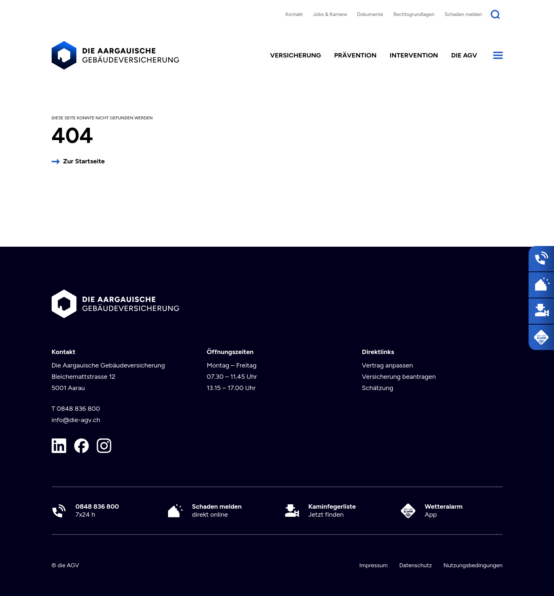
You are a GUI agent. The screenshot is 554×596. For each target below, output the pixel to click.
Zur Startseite (84, 161)
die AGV (464, 55)
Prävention (355, 55)
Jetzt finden (332, 510)
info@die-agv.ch (76, 420)
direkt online (217, 510)
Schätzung (377, 388)
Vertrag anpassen (387, 365)
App (444, 510)
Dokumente (370, 14)
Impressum (373, 565)
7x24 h (97, 510)
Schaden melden (463, 14)
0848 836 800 (78, 409)
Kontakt (294, 14)
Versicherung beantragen (399, 377)
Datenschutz (415, 565)
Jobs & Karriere (330, 14)
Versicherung (295, 55)
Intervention (414, 55)
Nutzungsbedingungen (473, 565)
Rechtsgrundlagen (413, 14)
